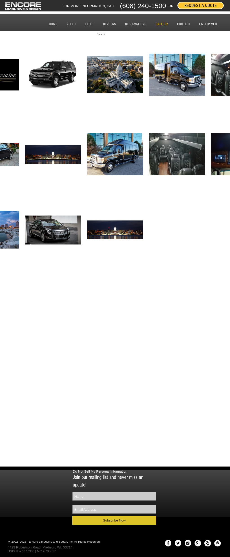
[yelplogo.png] (207, 543)
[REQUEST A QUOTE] (200, 5)
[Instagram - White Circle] (188, 543)
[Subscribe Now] (114, 520)
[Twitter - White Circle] (178, 543)
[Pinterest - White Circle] (217, 543)
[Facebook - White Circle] (168, 543)
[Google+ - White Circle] (198, 543)
